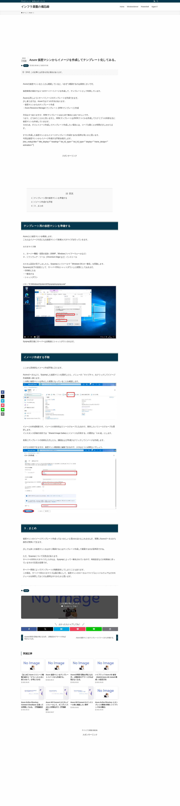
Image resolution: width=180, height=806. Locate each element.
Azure (26, 65)
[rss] (154, 1)
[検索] (157, 1)
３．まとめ (38, 206)
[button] (29, 629)
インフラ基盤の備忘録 (35, 6)
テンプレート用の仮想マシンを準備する (50, 198)
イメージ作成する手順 (43, 202)
